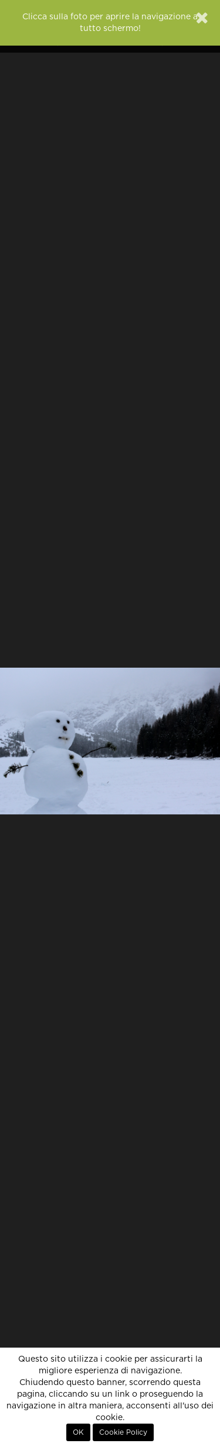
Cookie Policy (123, 1432)
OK (78, 1432)
